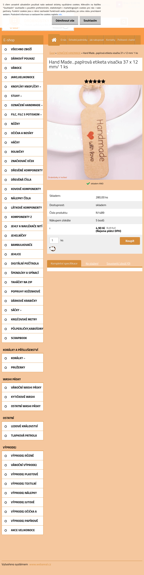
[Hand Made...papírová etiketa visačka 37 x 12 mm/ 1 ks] (94, 86)
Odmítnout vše (63, 20)
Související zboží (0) (118, 263)
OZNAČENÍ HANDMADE (69, 53)
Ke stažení (92, 263)
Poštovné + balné (126, 40)
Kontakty (110, 40)
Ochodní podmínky (78, 40)
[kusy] (54, 240)
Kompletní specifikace (64, 263)
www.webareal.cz (40, 564)
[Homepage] (54, 40)
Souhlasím (89, 20)
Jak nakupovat (97, 40)
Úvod (52, 53)
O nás (63, 40)
